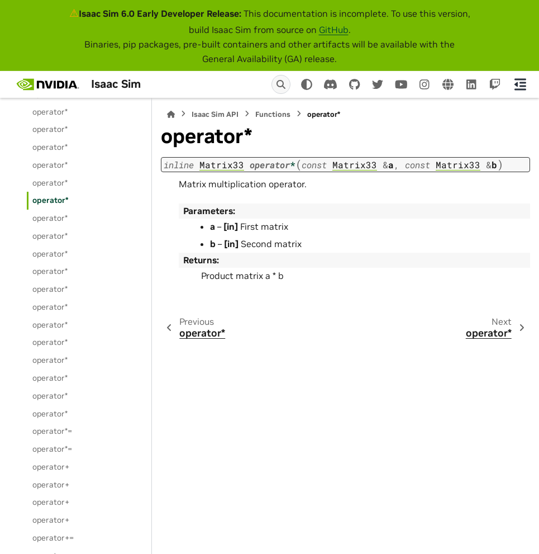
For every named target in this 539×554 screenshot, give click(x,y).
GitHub (334, 29)
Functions (272, 114)
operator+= (53, 538)
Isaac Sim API (215, 114)
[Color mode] (306, 84)
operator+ (50, 467)
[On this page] (520, 84)
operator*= (52, 431)
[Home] (171, 114)
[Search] (280, 84)
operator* (50, 112)
